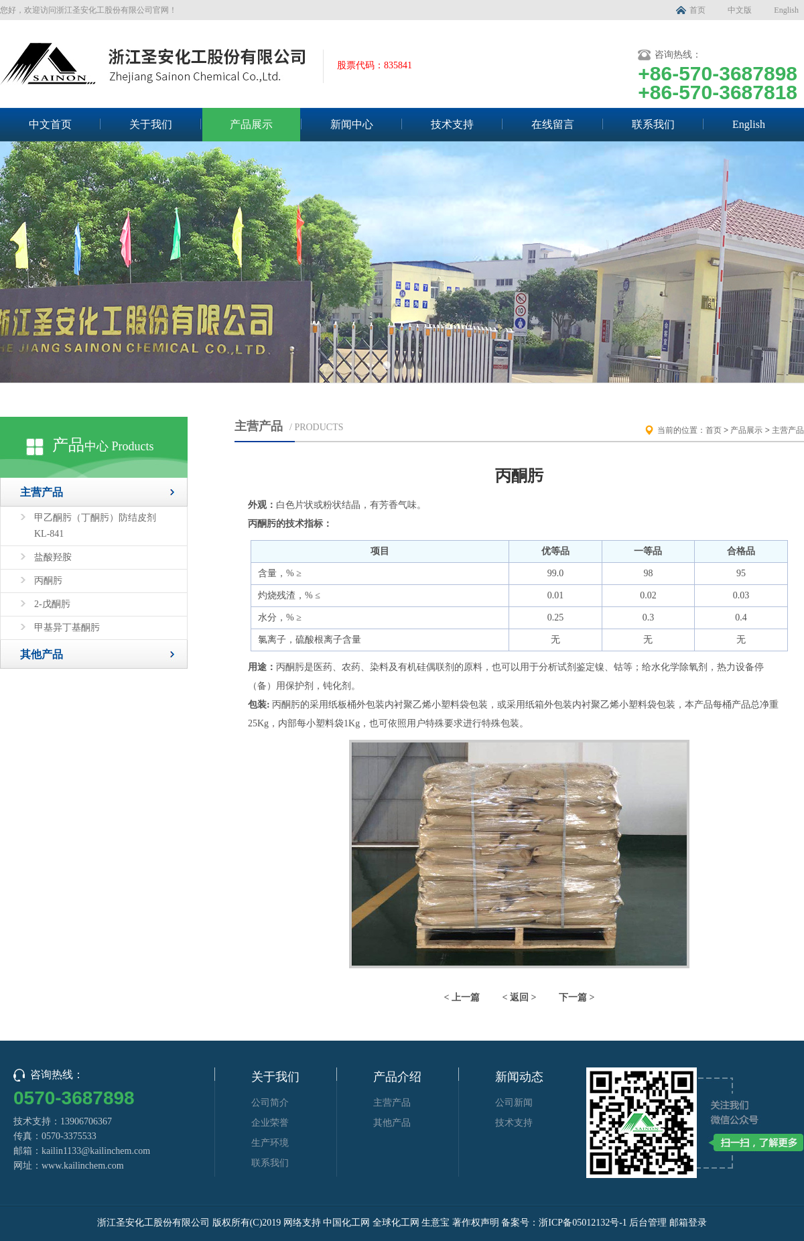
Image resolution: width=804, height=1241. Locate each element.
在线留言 (552, 124)
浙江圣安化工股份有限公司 (153, 1223)
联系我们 (653, 124)
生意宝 (435, 1223)
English (786, 10)
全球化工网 (396, 1223)
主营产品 (41, 492)
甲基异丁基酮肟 (67, 628)
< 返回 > (520, 997)
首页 (697, 10)
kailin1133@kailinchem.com (96, 1151)
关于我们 (150, 124)
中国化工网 (346, 1223)
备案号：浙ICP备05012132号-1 (563, 1223)
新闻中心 (351, 124)
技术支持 (452, 124)
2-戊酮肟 (52, 604)
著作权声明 (475, 1223)
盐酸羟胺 (53, 557)
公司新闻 (514, 1103)
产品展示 (251, 124)
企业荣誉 (270, 1123)
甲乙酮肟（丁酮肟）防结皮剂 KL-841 (95, 526)
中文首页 (50, 124)
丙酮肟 (48, 581)
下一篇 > (576, 997)
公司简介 (270, 1103)
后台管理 (648, 1223)
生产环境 (270, 1143)
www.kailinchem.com (83, 1166)
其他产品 (41, 654)
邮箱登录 (688, 1223)
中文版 (740, 10)
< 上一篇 (462, 997)
